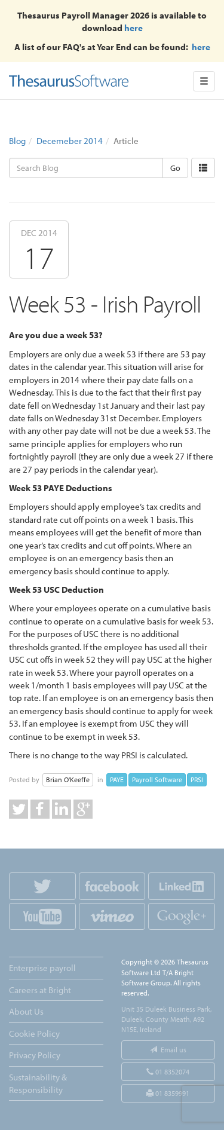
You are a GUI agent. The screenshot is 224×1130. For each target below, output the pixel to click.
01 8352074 (167, 1071)
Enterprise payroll (42, 967)
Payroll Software (157, 779)
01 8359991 (167, 1093)
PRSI (197, 779)
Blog (17, 140)
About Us (26, 1011)
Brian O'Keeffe (68, 779)
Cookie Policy (34, 1033)
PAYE (117, 779)
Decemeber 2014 (69, 140)
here (133, 27)
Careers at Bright (40, 990)
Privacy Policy (34, 1055)
